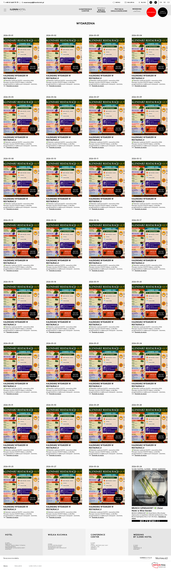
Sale (92, 544)
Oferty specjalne (162, 12)
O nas (135, 545)
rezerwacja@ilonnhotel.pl (34, 2)
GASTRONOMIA (10, 546)
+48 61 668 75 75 (11, 2)
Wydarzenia (151, 12)
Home (50, 544)
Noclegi (8, 544)
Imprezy (94, 548)
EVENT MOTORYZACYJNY (99, 545)
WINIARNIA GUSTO (54, 546)
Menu (135, 546)
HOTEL (8, 535)
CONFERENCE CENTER (98, 535)
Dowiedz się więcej (12, 86)
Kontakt (8, 549)
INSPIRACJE (137, 548)
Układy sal (95, 546)
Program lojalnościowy (15, 548)
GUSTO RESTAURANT (55, 545)
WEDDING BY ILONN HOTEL (142, 536)
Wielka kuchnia (57, 535)
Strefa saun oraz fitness (15, 545)
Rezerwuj (149, 521)
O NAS (7, 543)
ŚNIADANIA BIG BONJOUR (57, 548)
